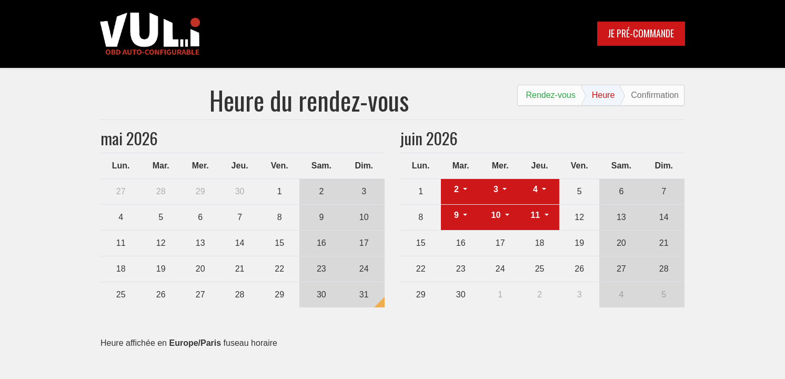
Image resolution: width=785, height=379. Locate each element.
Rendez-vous (550, 95)
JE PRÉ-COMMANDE (641, 33)
